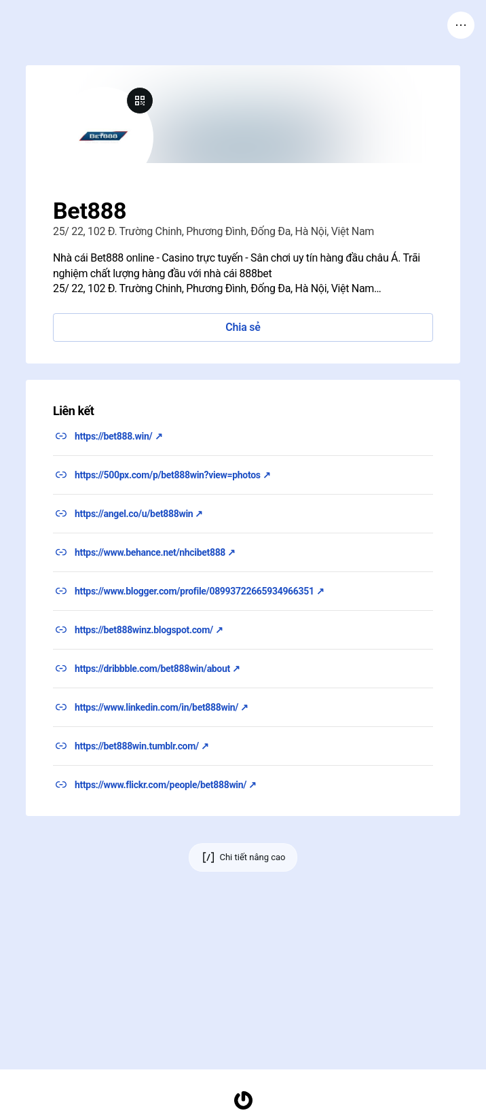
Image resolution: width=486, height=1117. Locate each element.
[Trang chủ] (243, 1100)
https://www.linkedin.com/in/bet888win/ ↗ (161, 707)
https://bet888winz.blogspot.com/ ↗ (149, 629)
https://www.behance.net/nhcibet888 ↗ (155, 552)
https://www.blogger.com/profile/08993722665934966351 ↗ (199, 591)
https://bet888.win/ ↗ (118, 436)
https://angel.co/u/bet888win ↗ (139, 513)
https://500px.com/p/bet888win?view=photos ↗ (172, 474)
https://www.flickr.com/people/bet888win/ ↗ (166, 784)
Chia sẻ (242, 327)
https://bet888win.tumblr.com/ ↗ (142, 746)
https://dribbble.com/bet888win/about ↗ (157, 668)
